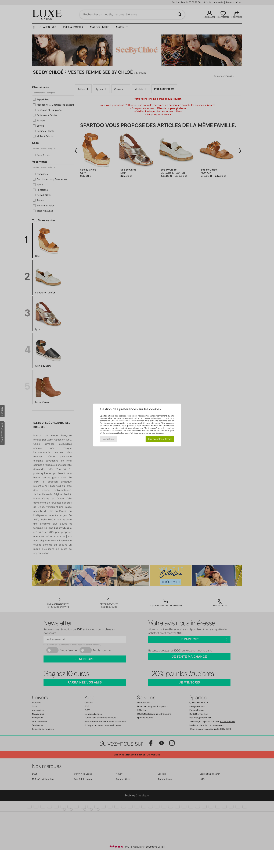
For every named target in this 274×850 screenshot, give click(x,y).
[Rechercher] (179, 14)
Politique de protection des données (146, 433)
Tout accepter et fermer (160, 439)
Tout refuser (108, 439)
